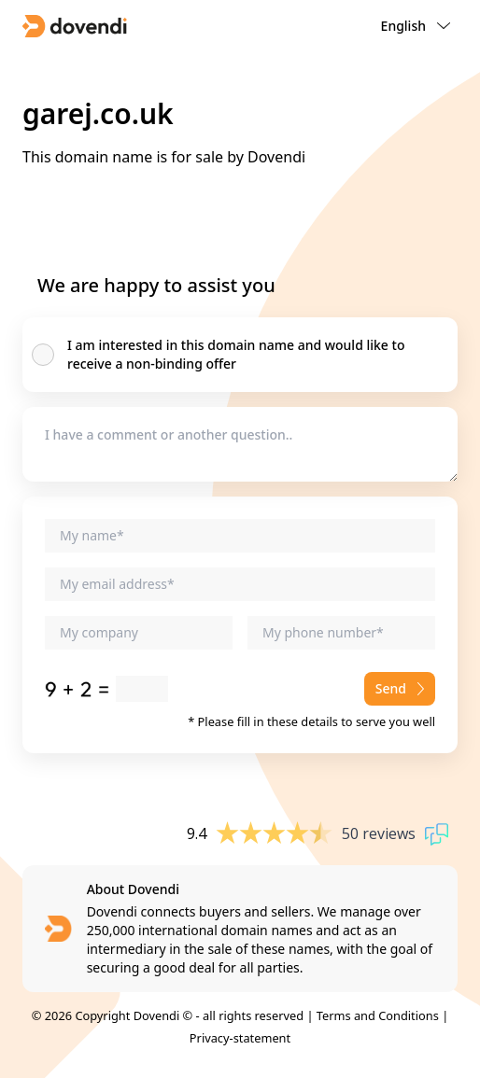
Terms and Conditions (378, 1015)
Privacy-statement (240, 1037)
